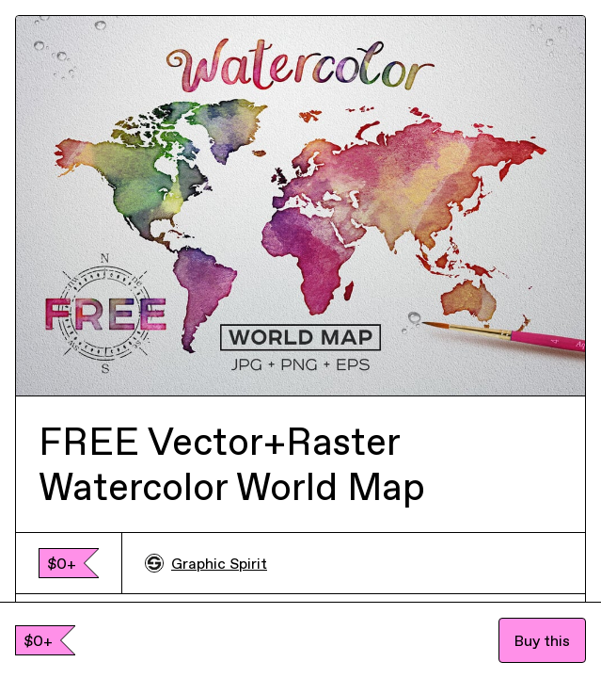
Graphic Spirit (206, 563)
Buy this (542, 640)
